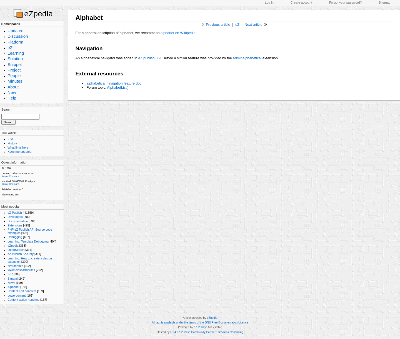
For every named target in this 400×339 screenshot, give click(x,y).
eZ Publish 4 (16, 212)
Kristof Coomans (10, 176)
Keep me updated (19, 151)
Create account (301, 2)
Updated (16, 30)
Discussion (18, 36)
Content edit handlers (22, 291)
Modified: (6, 181)
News (11, 282)
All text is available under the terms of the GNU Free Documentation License (200, 322)
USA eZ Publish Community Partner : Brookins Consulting (206, 332)
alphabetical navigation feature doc (113, 83)
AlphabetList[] (118, 87)
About (13, 87)
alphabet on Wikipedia (178, 33)
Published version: (11, 189)
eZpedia (13, 245)
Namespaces (10, 24)
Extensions (15, 225)
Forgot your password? (345, 2)
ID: (2, 168)
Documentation (18, 221)
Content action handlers (23, 299)
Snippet (15, 64)
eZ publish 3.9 (149, 58)
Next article (253, 24)
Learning (16, 53)
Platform (15, 42)
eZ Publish (200, 327)
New (12, 92)
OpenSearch (16, 249)
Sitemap (384, 2)
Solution (15, 58)
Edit (10, 139)
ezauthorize (15, 265)
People (14, 75)
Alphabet (13, 287)
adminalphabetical (247, 58)
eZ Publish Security (21, 254)
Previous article (218, 24)
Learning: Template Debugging (28, 241)
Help (12, 98)
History (12, 143)
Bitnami (13, 278)
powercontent (17, 295)
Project (14, 70)
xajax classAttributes (21, 270)
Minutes (15, 81)
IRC (10, 274)
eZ (10, 47)
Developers (15, 216)
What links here (18, 147)
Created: (6, 173)
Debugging (15, 237)
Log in (269, 2)
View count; (7, 194)
